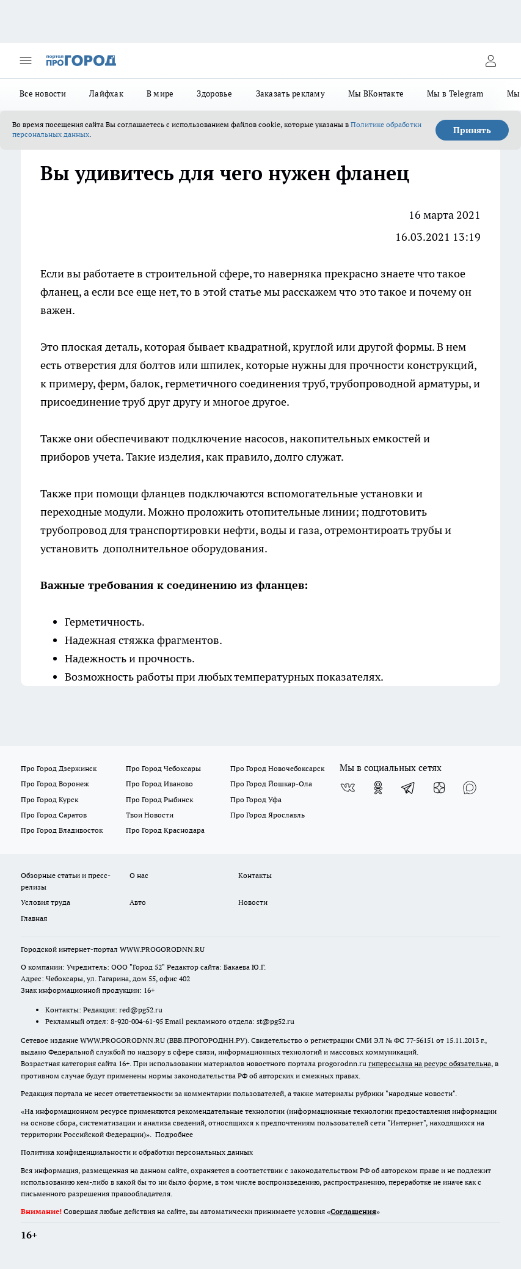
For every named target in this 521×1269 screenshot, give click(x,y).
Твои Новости (149, 814)
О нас (138, 875)
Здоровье (214, 93)
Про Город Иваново (159, 783)
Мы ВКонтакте (376, 93)
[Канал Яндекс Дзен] (439, 787)
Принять (472, 130)
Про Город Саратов (54, 814)
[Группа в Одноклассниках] (378, 787)
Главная (34, 918)
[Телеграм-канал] (408, 787)
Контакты (255, 875)
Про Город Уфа (256, 799)
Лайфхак (106, 93)
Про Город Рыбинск (159, 799)
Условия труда (45, 902)
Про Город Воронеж (55, 783)
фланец (59, 292)
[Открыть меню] (25, 60)
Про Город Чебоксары (163, 768)
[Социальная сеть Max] (469, 787)
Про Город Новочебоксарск (277, 768)
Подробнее (174, 1134)
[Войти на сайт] (490, 60)
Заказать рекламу (290, 93)
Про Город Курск (49, 799)
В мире (160, 93)
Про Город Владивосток (62, 830)
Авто (137, 902)
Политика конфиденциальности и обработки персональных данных (137, 1152)
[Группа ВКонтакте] (347, 787)
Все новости (43, 93)
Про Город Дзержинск (59, 768)
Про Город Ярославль (267, 814)
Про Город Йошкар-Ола (271, 783)
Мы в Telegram (455, 93)
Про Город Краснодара (165, 830)
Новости (253, 902)
